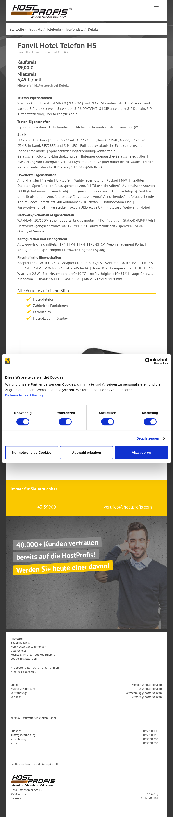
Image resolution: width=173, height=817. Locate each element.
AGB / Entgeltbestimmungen (28, 646)
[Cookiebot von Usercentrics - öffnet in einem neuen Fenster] (148, 361)
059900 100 (150, 731)
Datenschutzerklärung (24, 395)
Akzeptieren (141, 452)
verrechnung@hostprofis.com (144, 693)
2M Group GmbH (48, 764)
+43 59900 (45, 507)
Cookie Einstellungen (24, 658)
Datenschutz (18, 650)
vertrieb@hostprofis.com (128, 507)
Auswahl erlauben (86, 452)
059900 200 (150, 739)
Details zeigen (147, 438)
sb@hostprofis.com (151, 688)
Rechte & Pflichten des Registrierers (33, 654)
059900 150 (150, 735)
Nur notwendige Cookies (32, 452)
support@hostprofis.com (147, 684)
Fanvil (36, 52)
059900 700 (150, 743)
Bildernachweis (20, 642)
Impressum (17, 638)
